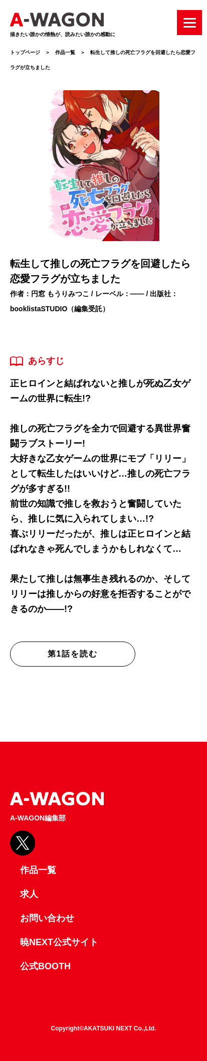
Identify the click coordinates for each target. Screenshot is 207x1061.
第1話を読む (73, 654)
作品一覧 (65, 52)
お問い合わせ (47, 918)
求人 (29, 894)
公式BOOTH (45, 966)
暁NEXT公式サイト (59, 942)
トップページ (25, 52)
